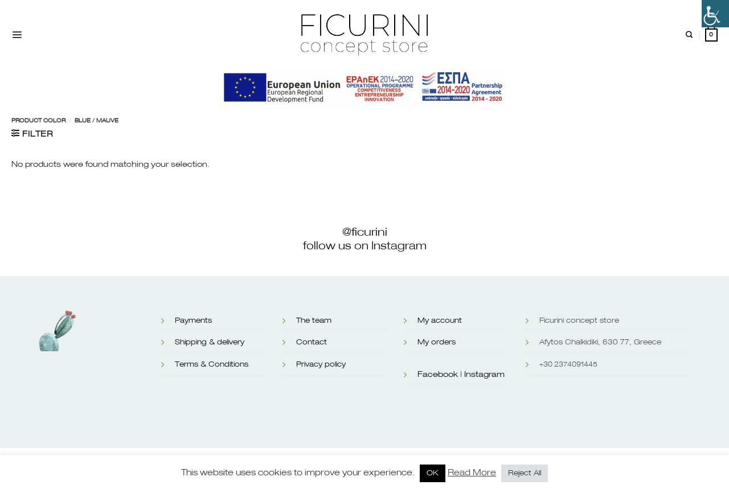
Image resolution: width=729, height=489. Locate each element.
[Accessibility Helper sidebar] (715, 13)
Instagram (484, 375)
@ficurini (364, 232)
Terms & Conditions (211, 364)
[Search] (689, 35)
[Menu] (16, 35)
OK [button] (433, 473)
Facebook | (439, 375)
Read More (472, 473)
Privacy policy (321, 364)
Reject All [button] (524, 473)
